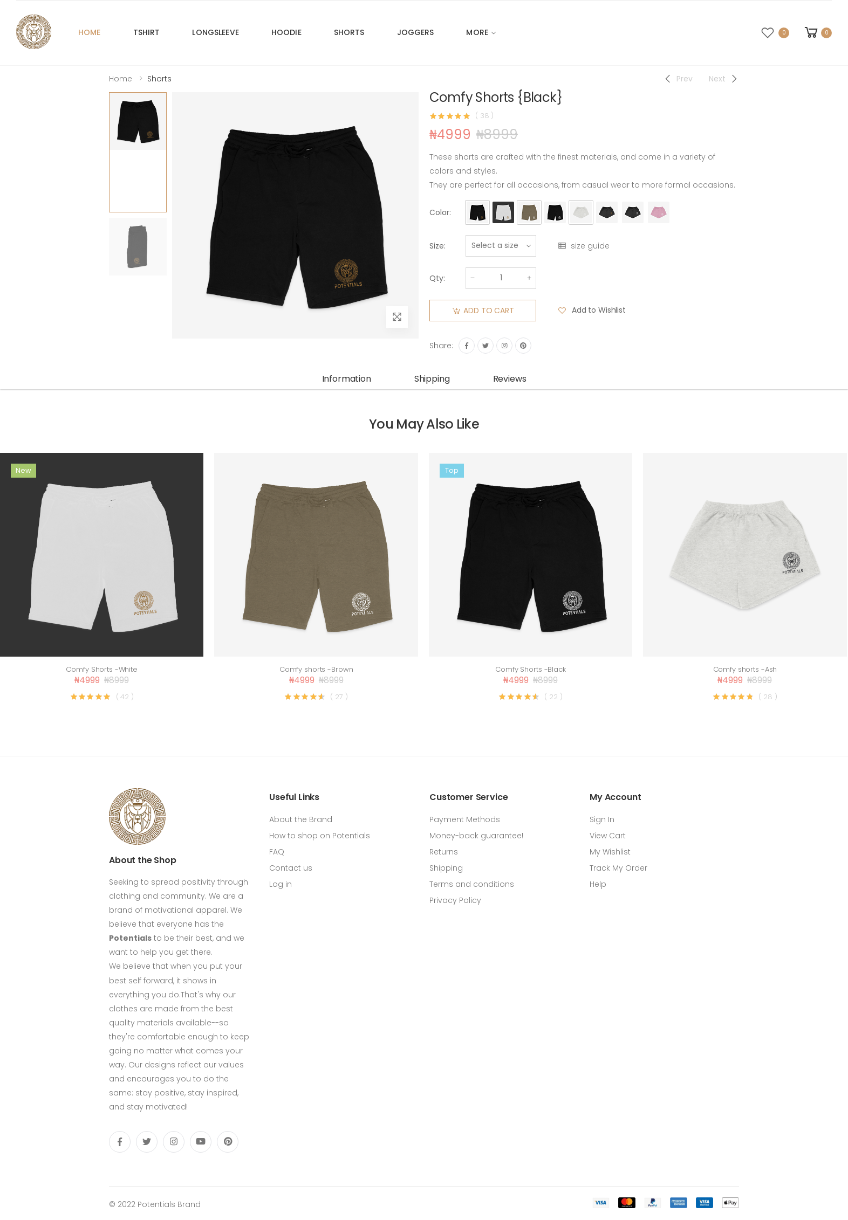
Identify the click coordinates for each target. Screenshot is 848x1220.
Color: (440, 212)
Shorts (349, 32)
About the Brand (300, 819)
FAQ (276, 851)
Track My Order (618, 868)
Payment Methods (464, 819)
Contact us (290, 868)
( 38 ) (484, 115)
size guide (583, 245)
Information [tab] (346, 379)
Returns (443, 851)
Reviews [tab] (509, 379)
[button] (817, 32)
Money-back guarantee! (476, 835)
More (477, 32)
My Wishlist (610, 851)
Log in (280, 884)
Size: (437, 245)
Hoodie (286, 32)
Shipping (446, 868)
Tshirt (146, 32)
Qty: (437, 278)
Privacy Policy (455, 900)
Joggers (415, 32)
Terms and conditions (471, 884)
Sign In (602, 819)
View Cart (608, 835)
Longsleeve (215, 32)
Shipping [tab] (432, 379)
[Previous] (678, 78)
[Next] (724, 78)
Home (89, 32)
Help (598, 884)
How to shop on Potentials (319, 835)
